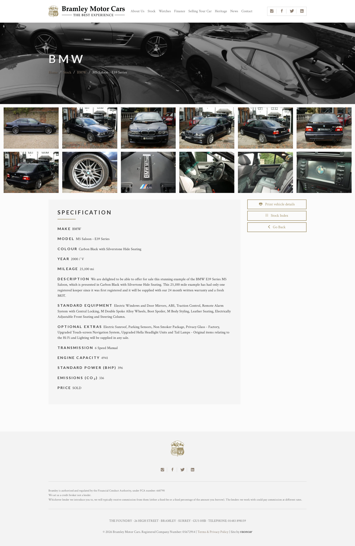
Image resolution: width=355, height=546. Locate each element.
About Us (137, 11)
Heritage (221, 11)
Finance (179, 11)
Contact (246, 11)
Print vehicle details (277, 204)
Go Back (276, 227)
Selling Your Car (200, 11)
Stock (152, 11)
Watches (165, 11)
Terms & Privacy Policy (212, 532)
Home (53, 72)
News (234, 11)
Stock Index (277, 215)
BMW (82, 72)
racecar (246, 532)
